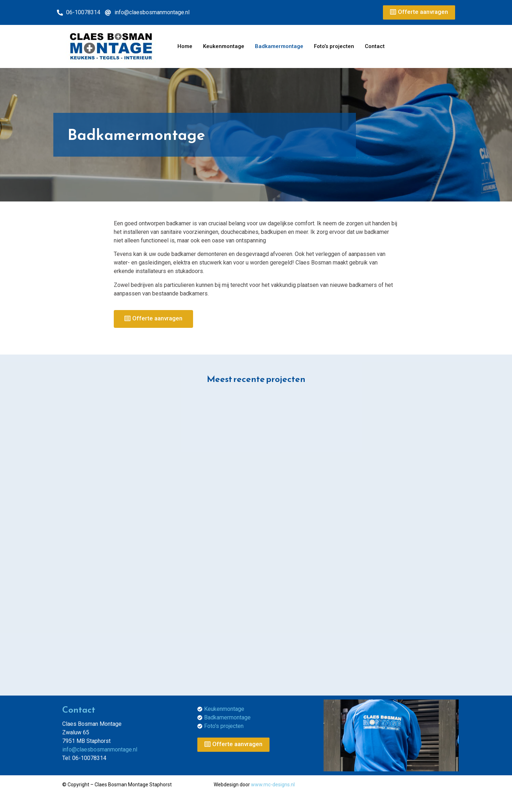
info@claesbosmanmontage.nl (99, 749)
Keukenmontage (223, 46)
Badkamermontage (279, 46)
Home (184, 46)
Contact (375, 46)
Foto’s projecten (334, 46)
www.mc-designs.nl (273, 784)
